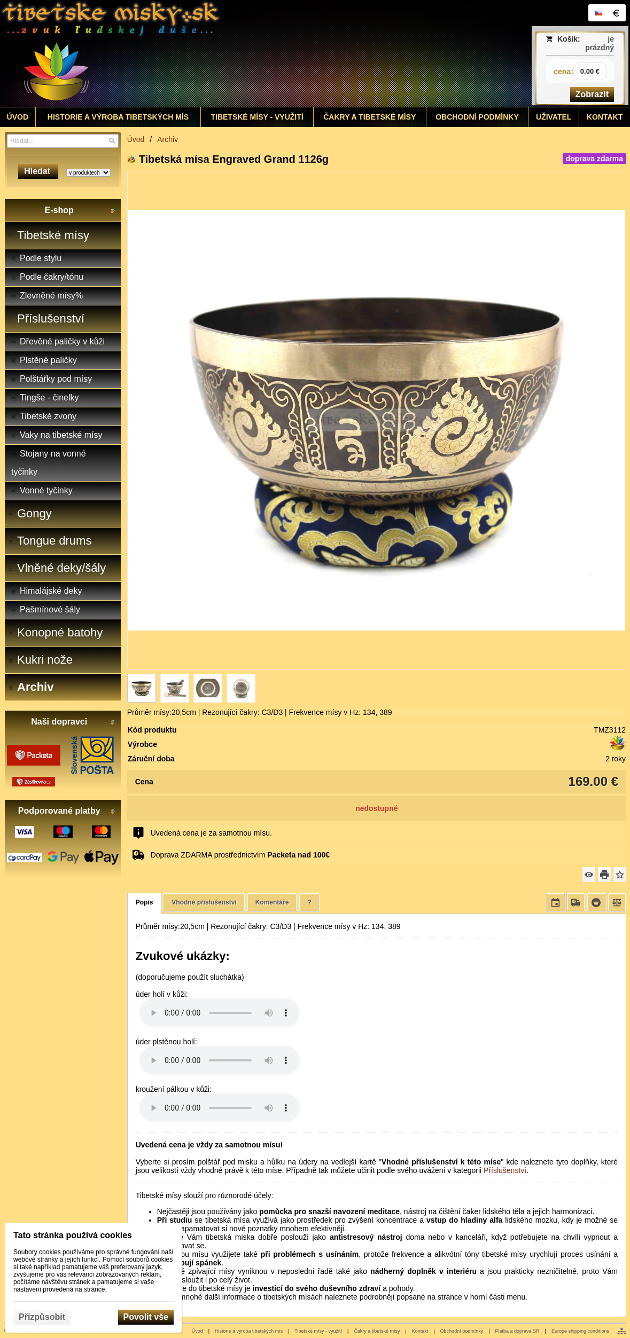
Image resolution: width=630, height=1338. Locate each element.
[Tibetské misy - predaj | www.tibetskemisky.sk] (237, 53)
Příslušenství (505, 1170)
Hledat (38, 171)
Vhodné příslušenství (204, 902)
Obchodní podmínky (462, 1331)
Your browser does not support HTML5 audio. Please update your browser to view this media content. (219, 1012)
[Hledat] (112, 141)
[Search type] (88, 173)
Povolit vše (145, 1316)
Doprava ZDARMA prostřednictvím (240, 855)
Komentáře (272, 902)
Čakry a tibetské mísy (377, 1331)
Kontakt (420, 1331)
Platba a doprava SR (517, 1331)
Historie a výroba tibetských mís (249, 1331)
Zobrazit (592, 94)
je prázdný (599, 43)
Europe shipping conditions (580, 1331)
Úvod (197, 1331)
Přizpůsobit (42, 1316)
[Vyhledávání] (63, 141)
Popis (144, 902)
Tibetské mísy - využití (318, 1331)
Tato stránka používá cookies (72, 1235)
